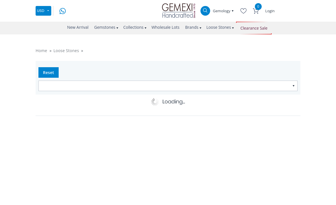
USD (40, 10)
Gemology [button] (222, 10)
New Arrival (78, 27)
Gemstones (104, 27)
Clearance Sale (254, 28)
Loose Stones (218, 27)
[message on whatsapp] (63, 10)
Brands (191, 27)
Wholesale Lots (165, 27)
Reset (48, 72)
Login (270, 10)
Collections (133, 27)
